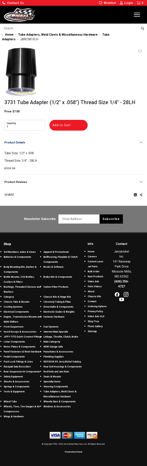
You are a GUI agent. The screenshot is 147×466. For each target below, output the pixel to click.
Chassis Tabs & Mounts (16, 302)
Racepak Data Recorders (17, 366)
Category (9, 297)
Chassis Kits (94, 296)
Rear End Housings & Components (62, 366)
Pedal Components (14, 356)
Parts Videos (95, 286)
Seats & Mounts (52, 376)
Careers (92, 256)
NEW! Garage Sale (53, 346)
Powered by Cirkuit (73, 452)
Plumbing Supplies (53, 356)
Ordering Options (97, 306)
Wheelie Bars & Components (59, 401)
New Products (95, 276)
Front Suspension (13, 326)
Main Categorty (51, 341)
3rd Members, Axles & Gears (20, 252)
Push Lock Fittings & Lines (18, 361)
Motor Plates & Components (19, 346)
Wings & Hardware (14, 416)
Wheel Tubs (10, 401)
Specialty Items (51, 381)
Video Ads (93, 281)
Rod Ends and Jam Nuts (56, 371)
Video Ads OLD (96, 316)
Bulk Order (94, 271)
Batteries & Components (17, 257)
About (91, 291)
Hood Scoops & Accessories (20, 331)
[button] (13, 3)
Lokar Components (14, 341)
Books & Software (53, 267)
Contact (92, 301)
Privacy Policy (95, 311)
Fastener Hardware (54, 316)
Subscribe (111, 219)
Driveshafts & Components (58, 306)
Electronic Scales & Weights (59, 311)
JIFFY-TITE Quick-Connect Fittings (23, 336)
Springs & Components (16, 386)
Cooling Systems (13, 306)
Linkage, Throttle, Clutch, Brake (60, 336)
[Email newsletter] (79, 219)
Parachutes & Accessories (58, 351)
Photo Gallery (95, 326)
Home (91, 251)
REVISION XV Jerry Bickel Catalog (62, 361)
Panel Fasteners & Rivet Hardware (22, 351)
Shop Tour (93, 321)
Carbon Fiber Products (56, 287)
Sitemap (92, 331)
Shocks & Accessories (16, 381)
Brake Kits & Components (57, 277)
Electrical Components (16, 311)
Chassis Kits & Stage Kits (57, 297)
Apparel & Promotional (56, 252)
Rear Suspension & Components (22, 371)
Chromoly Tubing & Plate (57, 302)
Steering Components (55, 386)
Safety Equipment (13, 376)
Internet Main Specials (55, 331)
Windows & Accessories (57, 406)
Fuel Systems (51, 326)
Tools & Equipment (14, 391)
